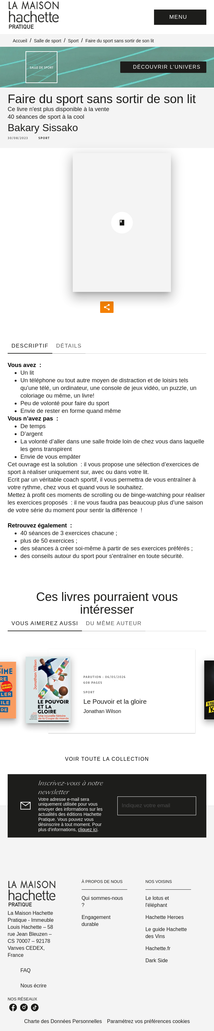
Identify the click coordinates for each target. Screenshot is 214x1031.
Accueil (20, 40)
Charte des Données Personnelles (63, 1021)
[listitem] (13, 1007)
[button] (163, 67)
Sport (73, 40)
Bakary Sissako (43, 127)
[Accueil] (34, 15)
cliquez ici (88, 829)
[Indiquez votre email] (149, 805)
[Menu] (180, 17)
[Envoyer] (188, 806)
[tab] (30, 346)
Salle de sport (47, 40)
